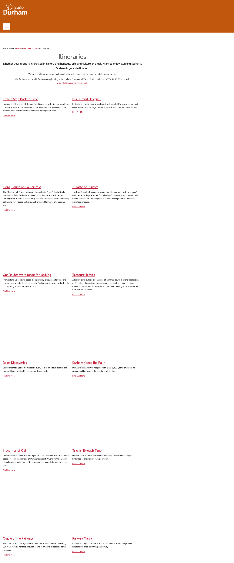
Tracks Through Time (86, 450)
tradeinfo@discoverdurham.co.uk (72, 83)
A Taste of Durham (85, 187)
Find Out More (9, 115)
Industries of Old (14, 450)
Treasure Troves (83, 275)
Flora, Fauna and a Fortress (22, 187)
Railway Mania (82, 538)
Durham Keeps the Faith (88, 363)
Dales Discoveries (15, 363)
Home (18, 48)
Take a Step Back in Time (20, 99)
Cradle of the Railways (18, 538)
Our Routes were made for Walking (27, 275)
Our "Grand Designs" (86, 99)
